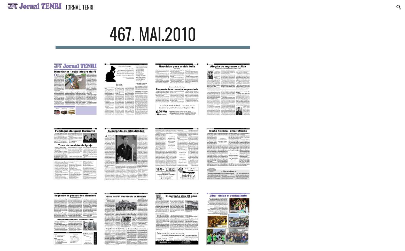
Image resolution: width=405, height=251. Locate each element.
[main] (152, 36)
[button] (399, 7)
